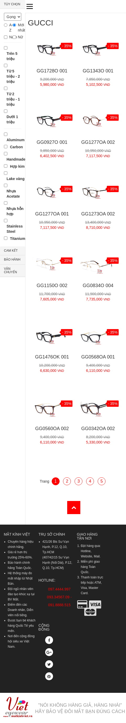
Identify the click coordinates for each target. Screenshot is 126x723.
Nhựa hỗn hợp (15, 211)
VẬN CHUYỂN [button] (10, 270)
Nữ (19, 37)
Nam (11, 37)
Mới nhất (19, 27)
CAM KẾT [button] (11, 250)
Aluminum (15, 140)
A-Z (11, 27)
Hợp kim (17, 166)
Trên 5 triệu (12, 56)
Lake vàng (15, 179)
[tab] (12, 4)
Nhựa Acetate (13, 193)
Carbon (16, 147)
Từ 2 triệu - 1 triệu (13, 99)
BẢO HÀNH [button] (12, 259)
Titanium (17, 238)
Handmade (16, 159)
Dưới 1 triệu (12, 119)
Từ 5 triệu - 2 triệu (13, 76)
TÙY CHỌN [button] (12, 4)
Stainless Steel (15, 229)
